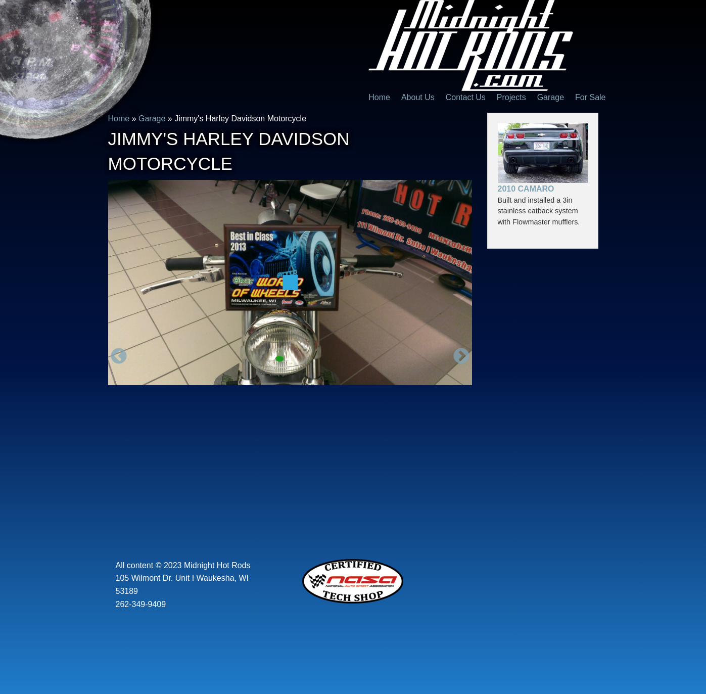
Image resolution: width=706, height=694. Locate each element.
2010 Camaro (526, 188)
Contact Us (466, 97)
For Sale (590, 97)
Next (461, 356)
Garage (550, 97)
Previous (118, 356)
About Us (418, 97)
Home (379, 97)
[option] (290, 282)
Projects (511, 97)
